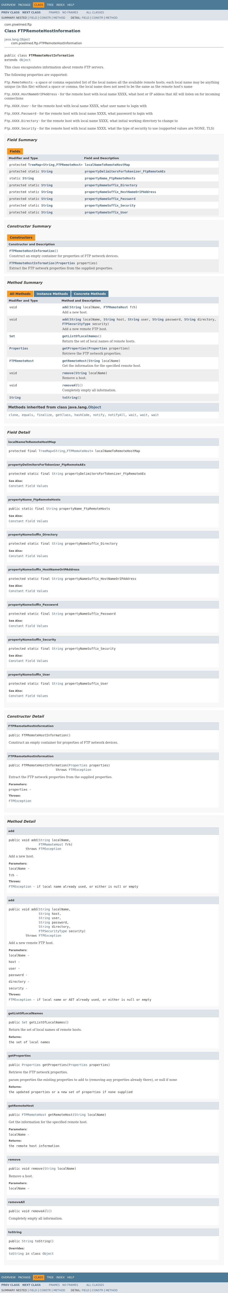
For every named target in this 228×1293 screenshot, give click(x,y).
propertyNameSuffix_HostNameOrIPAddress (120, 192)
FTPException (80, 769)
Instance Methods (52, 294)
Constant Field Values (28, 486)
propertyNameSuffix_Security (110, 205)
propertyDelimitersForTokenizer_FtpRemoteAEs (125, 171)
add (65, 307)
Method (59, 17)
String (49, 164)
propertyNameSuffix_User (106, 212)
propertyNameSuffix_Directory (111, 185)
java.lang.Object (17, 39)
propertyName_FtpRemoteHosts (110, 178)
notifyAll (116, 415)
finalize (44, 415)
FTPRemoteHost (68, 164)
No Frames (70, 12)
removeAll (70, 385)
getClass (63, 415)
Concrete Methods (90, 294)
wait (132, 415)
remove (68, 373)
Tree (50, 4)
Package (24, 4)
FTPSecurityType (76, 324)
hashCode (81, 415)
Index (60, 4)
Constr (45, 17)
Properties (65, 263)
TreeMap (34, 164)
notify (98, 415)
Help (70, 4)
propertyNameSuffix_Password (110, 199)
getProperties (74, 348)
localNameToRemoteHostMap (107, 164)
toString (69, 397)
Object (25, 60)
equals (27, 415)
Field (33, 17)
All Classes (95, 12)
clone (13, 415)
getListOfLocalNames (80, 336)
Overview (8, 4)
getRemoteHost (74, 361)
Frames (54, 12)
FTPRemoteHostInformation (31, 251)
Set (12, 336)
